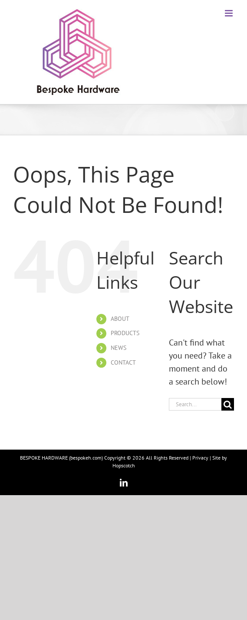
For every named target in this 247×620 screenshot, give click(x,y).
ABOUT (120, 319)
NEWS (118, 348)
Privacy (200, 457)
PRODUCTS (125, 333)
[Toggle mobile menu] (229, 13)
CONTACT (123, 362)
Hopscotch (123, 465)
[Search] (227, 404)
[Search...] (195, 404)
